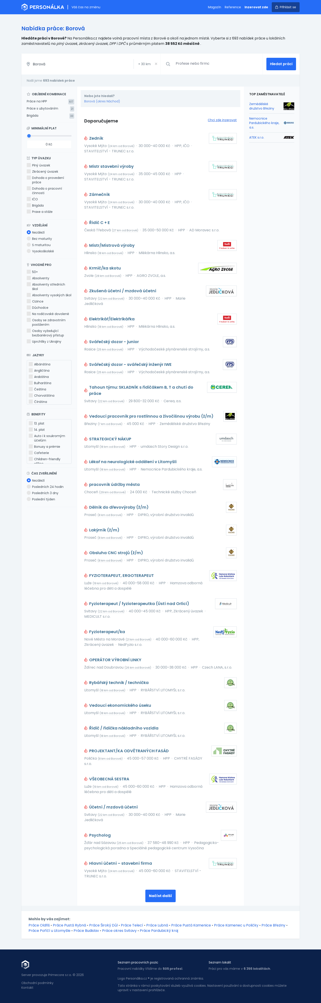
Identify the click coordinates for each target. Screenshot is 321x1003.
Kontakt (27, 987)
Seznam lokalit (220, 962)
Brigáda (32, 115)
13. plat (36, 423)
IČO (32, 199)
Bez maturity (39, 238)
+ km (144, 64)
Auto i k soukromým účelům (47, 438)
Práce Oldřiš (39, 925)
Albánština (39, 364)
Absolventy (38, 278)
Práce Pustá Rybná (69, 925)
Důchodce (37, 307)
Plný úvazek (38, 165)
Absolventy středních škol (46, 286)
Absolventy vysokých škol (49, 295)
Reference (233, 7)
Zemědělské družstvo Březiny (261, 106)
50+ (32, 272)
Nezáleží (36, 232)
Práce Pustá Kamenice (191, 925)
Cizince (35, 301)
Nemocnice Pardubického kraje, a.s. (264, 123)
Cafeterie (39, 453)
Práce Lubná (157, 925)
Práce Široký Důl (103, 925)
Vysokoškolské (40, 251)
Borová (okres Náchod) (102, 101)
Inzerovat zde (256, 7)
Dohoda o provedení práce (45, 180)
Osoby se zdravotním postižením (46, 322)
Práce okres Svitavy (119, 930)
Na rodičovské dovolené (48, 314)
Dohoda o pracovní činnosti (44, 190)
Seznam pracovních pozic (138, 962)
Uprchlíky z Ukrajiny (44, 341)
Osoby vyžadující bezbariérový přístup (45, 333)
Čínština (38, 402)
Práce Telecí (132, 925)
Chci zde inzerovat (222, 120)
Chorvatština (41, 395)
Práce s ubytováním (42, 108)
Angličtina (39, 370)
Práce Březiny (273, 925)
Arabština (39, 377)
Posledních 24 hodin (45, 487)
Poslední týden (41, 499)
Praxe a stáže (40, 211)
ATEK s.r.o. (256, 137)
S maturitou (39, 245)
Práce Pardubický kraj (159, 930)
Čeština (37, 389)
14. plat (37, 429)
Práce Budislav (86, 930)
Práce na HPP (37, 101)
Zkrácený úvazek (42, 171)
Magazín (214, 7)
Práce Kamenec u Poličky (236, 925)
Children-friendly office (44, 461)
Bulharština (40, 383)
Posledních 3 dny (42, 493)
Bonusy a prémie (44, 446)
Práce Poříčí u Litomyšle (49, 930)
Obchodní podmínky (37, 983)
